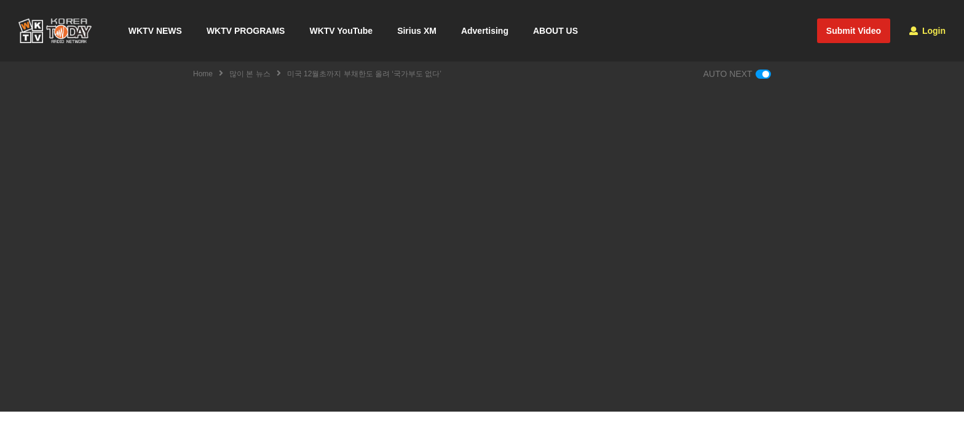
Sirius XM (417, 31)
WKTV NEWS (155, 31)
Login (927, 31)
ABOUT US (555, 31)
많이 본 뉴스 (250, 74)
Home (203, 74)
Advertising (484, 31)
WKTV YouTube (341, 31)
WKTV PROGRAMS (246, 31)
